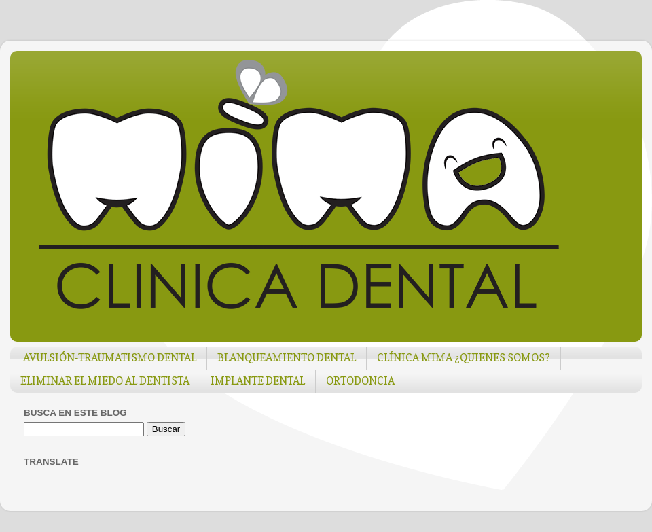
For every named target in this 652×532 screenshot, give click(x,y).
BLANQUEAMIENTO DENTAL (286, 357)
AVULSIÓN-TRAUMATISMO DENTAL (109, 357)
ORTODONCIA (360, 380)
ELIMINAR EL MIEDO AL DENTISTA (104, 380)
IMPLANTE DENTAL (258, 380)
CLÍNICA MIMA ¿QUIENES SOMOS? (463, 357)
